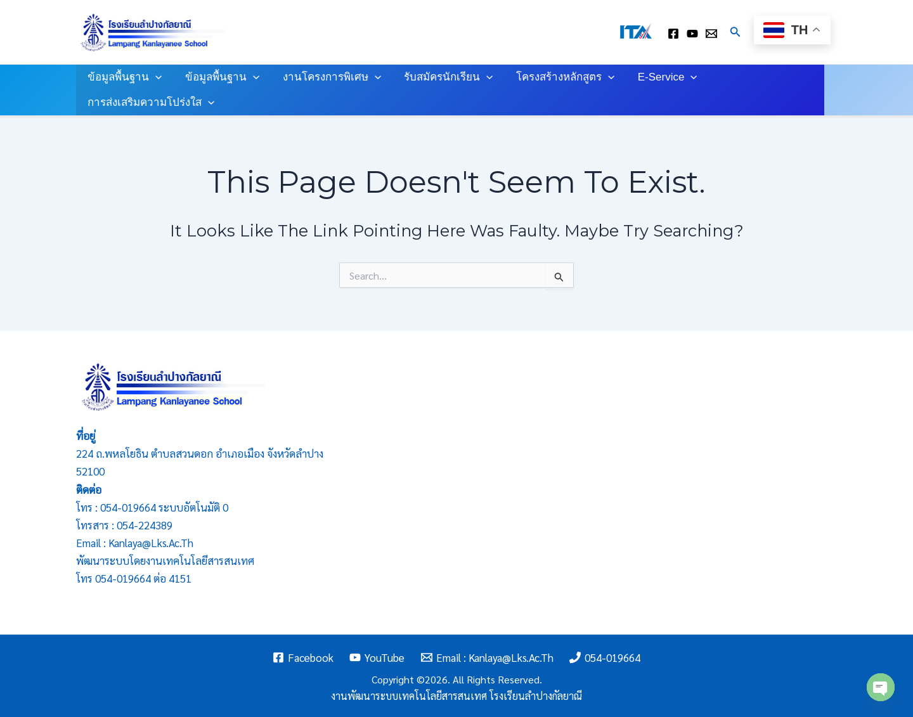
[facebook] (673, 33)
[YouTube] (377, 657)
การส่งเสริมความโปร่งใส (150, 102)
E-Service (659, 77)
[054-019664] (605, 657)
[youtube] (692, 33)
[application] (154, 77)
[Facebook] (303, 657)
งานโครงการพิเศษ (327, 77)
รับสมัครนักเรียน (443, 77)
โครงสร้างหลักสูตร (558, 77)
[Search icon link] (735, 32)
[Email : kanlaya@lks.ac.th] (711, 33)
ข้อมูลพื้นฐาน (124, 77)
